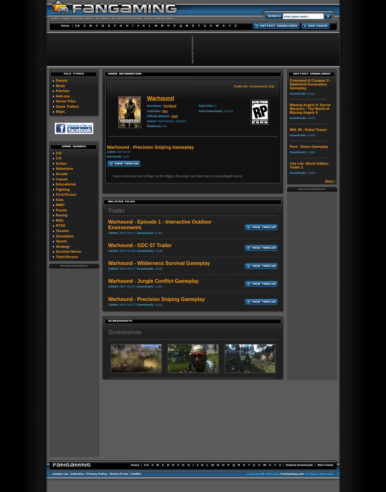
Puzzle (61, 210)
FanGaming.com (292, 473)
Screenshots (125, 332)
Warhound (160, 98)
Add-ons (63, 96)
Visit (174, 116)
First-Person (66, 194)
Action (61, 163)
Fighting (63, 189)
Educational (66, 184)
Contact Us (60, 473)
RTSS (60, 225)
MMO (60, 205)
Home (65, 25)
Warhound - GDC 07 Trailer (140, 245)
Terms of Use (119, 473)
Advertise (77, 473)
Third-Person (67, 257)
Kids (60, 200)
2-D (59, 153)
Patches (62, 91)
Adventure (64, 168)
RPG (60, 220)
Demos (62, 80)
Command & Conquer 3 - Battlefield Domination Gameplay (310, 84)
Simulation (65, 236)
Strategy (63, 246)
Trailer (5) (240, 86)
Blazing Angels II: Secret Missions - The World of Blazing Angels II (310, 108)
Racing (62, 215)
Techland (169, 105)
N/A (165, 111)
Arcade (62, 174)
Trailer (116, 210)
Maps (60, 111)
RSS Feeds (325, 465)
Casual (62, 179)
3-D (59, 158)
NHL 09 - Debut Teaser (308, 130)
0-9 (77, 25)
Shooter (62, 231)
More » (330, 181)
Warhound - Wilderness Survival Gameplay (159, 263)
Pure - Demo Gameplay (309, 146)
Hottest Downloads (299, 465)
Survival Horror (68, 251)
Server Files (66, 101)
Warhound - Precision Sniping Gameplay (156, 299)
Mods (60, 86)
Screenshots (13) (262, 86)
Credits (136, 473)
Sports (61, 241)
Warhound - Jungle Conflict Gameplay (153, 281)
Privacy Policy (97, 473)
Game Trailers (67, 106)
